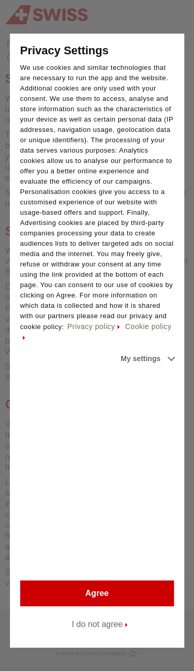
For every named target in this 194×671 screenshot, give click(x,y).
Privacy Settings (64, 50)
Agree (97, 593)
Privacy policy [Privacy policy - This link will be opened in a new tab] (91, 326)
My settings (140, 358)
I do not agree (97, 624)
